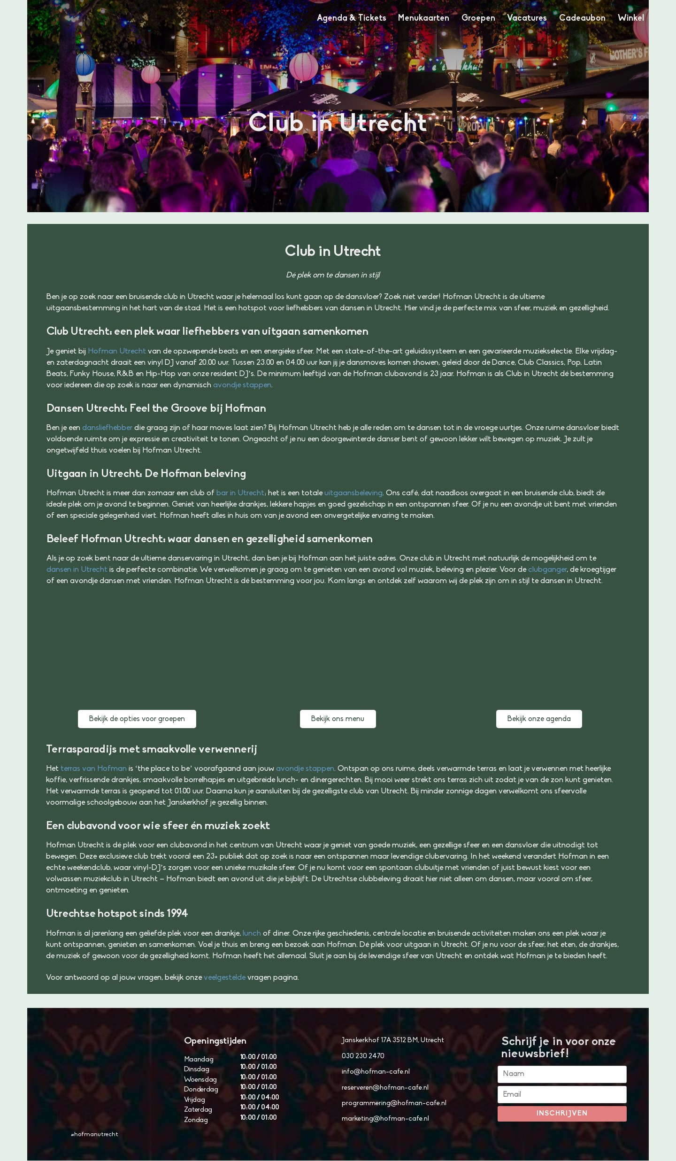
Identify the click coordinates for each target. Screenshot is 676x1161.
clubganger (547, 570)
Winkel (631, 18)
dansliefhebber (107, 428)
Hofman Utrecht (117, 351)
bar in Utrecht (240, 493)
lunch (252, 934)
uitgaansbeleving (353, 493)
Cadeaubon (582, 18)
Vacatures (527, 18)
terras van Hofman (94, 769)
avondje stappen (242, 385)
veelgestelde (225, 978)
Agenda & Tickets (351, 18)
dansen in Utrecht (77, 570)
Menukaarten (423, 18)
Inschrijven (562, 1114)
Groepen (478, 18)
